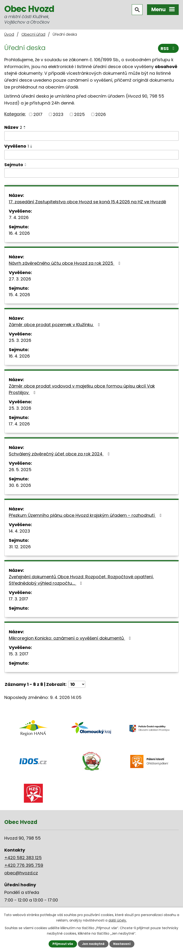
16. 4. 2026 (19, 233)
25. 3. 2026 (20, 340)
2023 (58, 114)
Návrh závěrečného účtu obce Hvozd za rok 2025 (65, 263)
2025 (79, 114)
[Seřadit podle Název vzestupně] (24, 126)
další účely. (117, 920)
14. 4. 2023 (19, 531)
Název (13, 127)
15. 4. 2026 (19, 295)
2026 (100, 114)
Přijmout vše (62, 944)
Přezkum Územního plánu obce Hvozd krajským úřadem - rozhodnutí (86, 515)
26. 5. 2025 (20, 470)
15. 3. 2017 (18, 654)
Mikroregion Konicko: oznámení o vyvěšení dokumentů (71, 638)
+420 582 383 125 (23, 858)
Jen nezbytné (93, 944)
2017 (37, 114)
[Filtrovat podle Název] (91, 136)
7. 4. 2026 (19, 217)
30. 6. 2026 (20, 485)
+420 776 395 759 (23, 865)
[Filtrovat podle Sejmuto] (91, 173)
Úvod (9, 34)
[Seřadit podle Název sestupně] (24, 128)
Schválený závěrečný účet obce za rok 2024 (60, 454)
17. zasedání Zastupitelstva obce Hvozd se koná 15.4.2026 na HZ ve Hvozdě (87, 202)
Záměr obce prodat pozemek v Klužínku (55, 325)
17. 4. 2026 (19, 424)
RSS (168, 48)
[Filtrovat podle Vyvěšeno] (91, 154)
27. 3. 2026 (20, 279)
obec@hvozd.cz (21, 873)
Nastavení (122, 944)
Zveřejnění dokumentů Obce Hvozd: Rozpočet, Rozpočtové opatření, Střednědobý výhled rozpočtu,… (81, 580)
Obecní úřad (33, 34)
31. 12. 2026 (20, 547)
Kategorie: (15, 114)
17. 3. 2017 (18, 599)
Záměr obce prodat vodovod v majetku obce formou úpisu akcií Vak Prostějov (82, 389)
